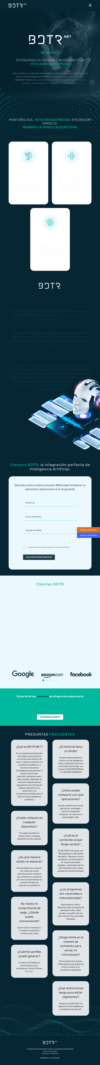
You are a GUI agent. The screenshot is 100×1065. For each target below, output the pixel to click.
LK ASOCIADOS (55, 1058)
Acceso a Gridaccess (88, 535)
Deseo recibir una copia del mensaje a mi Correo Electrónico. (49, 547)
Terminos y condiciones (50, 1053)
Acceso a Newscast (88, 530)
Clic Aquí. (29, 971)
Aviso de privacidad (50, 1051)
